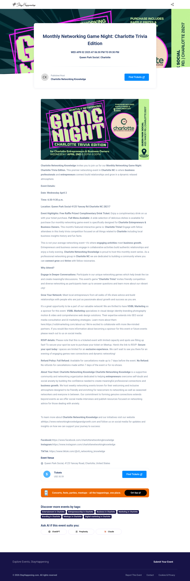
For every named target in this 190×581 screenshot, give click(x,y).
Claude (108, 531)
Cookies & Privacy (167, 575)
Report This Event (134, 575)
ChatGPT (54, 531)
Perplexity (81, 531)
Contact (150, 575)
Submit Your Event (163, 561)
